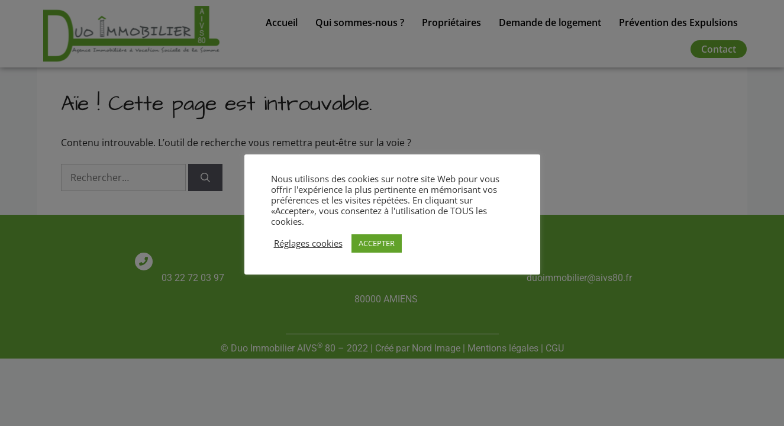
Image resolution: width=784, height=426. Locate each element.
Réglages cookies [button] (308, 243)
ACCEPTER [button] (377, 243)
